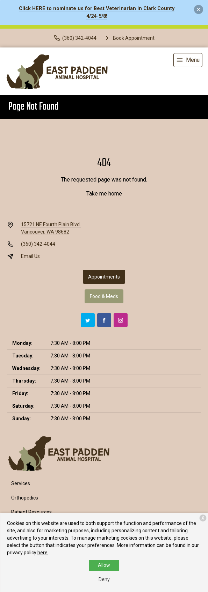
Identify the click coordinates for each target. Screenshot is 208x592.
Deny (104, 579)
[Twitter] (88, 320)
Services (20, 483)
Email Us (30, 256)
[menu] (187, 60)
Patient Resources (31, 512)
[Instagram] (121, 320)
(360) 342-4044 (38, 244)
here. (43, 552)
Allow (104, 565)
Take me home (104, 193)
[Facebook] (104, 320)
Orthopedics (24, 498)
